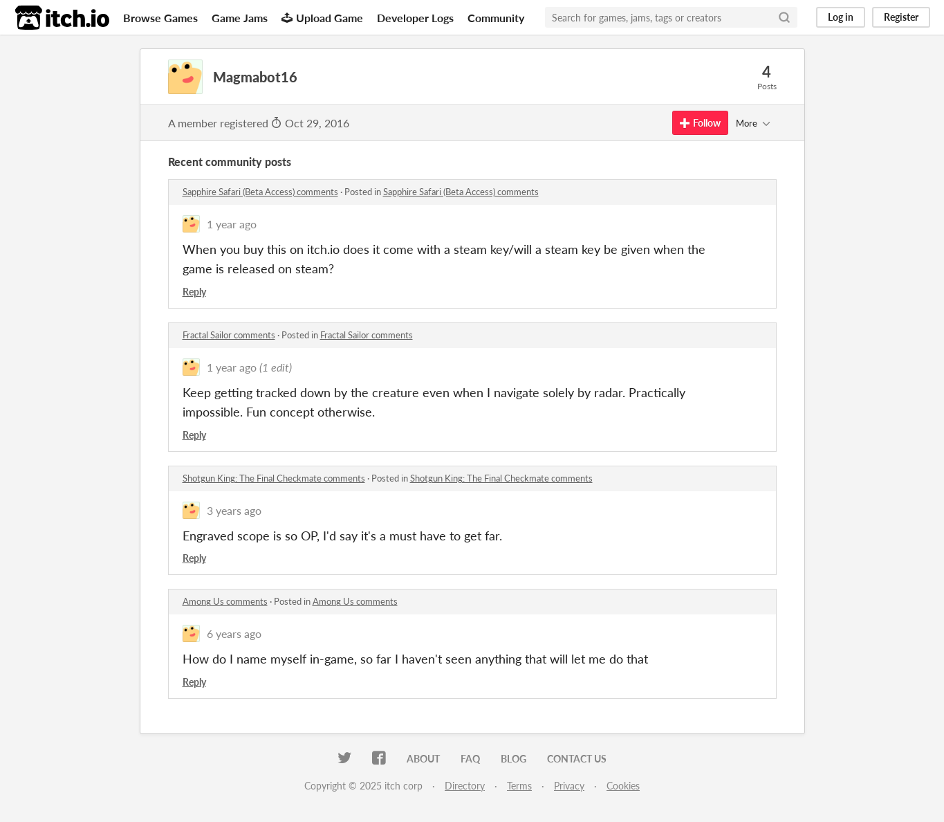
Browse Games (160, 17)
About (423, 759)
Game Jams (240, 17)
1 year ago (232, 223)
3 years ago (234, 510)
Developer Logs (415, 17)
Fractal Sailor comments (229, 334)
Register (901, 17)
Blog (513, 759)
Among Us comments (225, 601)
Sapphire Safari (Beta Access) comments (260, 191)
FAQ (470, 759)
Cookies (623, 786)
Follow (700, 123)
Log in (840, 17)
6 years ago (234, 633)
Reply (194, 292)
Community (496, 17)
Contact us (577, 759)
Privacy (569, 786)
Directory (465, 786)
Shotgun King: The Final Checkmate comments (274, 478)
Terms (519, 786)
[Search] (784, 17)
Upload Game (322, 17)
